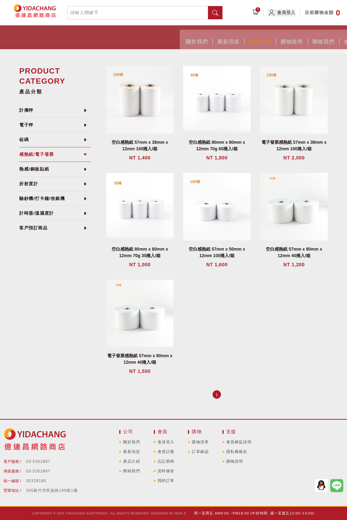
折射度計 (28, 183)
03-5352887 (38, 461)
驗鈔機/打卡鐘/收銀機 (42, 198)
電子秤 (26, 125)
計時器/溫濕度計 (36, 213)
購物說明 (191, 36)
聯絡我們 (228, 36)
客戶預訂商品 (33, 228)
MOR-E (180, 513)
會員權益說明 (239, 442)
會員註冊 (166, 452)
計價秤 (26, 110)
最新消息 (118, 36)
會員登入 (284, 12)
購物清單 (200, 442)
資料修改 (166, 471)
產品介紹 (155, 36)
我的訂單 (166, 481)
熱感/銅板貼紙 (34, 169)
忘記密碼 (166, 461)
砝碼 (24, 139)
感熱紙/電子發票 (36, 154)
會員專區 (265, 36)
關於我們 (81, 36)
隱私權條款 (236, 452)
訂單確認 (200, 452)
